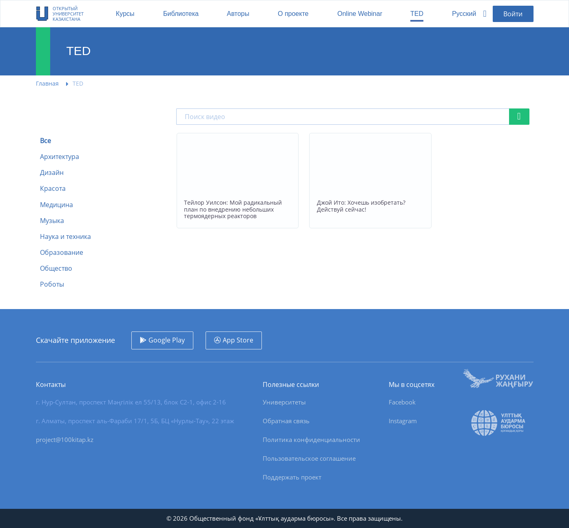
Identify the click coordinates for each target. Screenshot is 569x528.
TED (416, 13)
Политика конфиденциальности (311, 439)
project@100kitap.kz (64, 439)
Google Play (166, 340)
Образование (61, 252)
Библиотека (181, 13)
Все (45, 141)
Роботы (52, 284)
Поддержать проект (292, 477)
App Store (238, 340)
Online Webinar (359, 13)
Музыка (52, 221)
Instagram (403, 421)
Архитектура (59, 157)
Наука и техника (65, 237)
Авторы (238, 13)
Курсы (125, 13)
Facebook (402, 402)
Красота (53, 188)
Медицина (56, 205)
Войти (513, 13)
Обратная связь (286, 421)
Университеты (284, 402)
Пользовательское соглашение (309, 458)
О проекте (293, 13)
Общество (56, 268)
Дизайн (52, 173)
